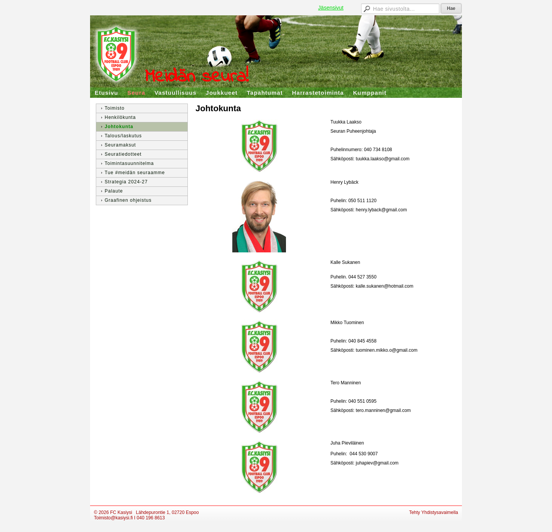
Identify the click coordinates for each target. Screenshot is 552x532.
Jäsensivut (330, 8)
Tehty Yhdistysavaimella (433, 512)
